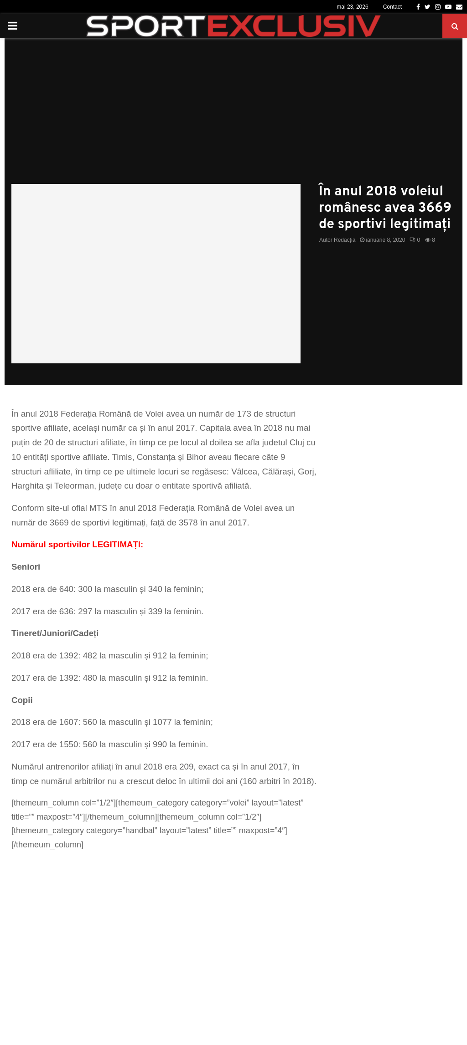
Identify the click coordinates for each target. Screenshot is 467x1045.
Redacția (344, 240)
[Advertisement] (233, 115)
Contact (392, 7)
